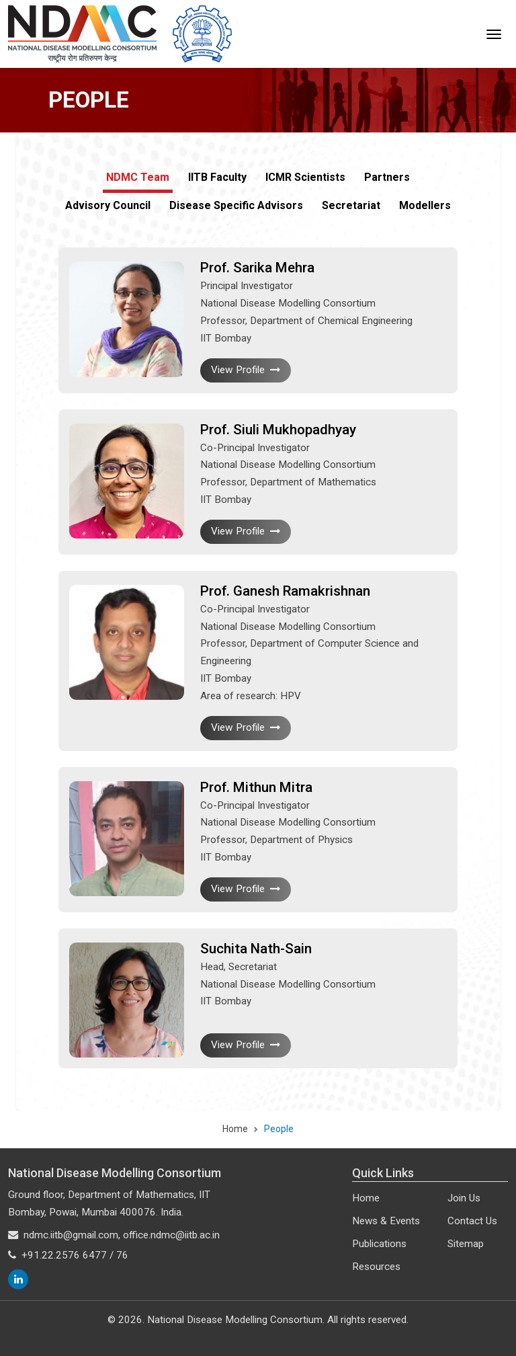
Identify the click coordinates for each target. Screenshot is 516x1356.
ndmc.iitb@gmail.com (71, 1235)
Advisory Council (107, 205)
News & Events (386, 1221)
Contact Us (472, 1221)
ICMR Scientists (305, 177)
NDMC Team (137, 177)
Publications (379, 1244)
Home (235, 1128)
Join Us (463, 1198)
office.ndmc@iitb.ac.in (171, 1235)
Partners (387, 177)
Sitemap (465, 1244)
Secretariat (351, 205)
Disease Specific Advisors (236, 205)
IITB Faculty (217, 177)
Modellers (425, 205)
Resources (376, 1267)
